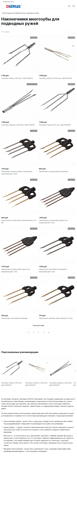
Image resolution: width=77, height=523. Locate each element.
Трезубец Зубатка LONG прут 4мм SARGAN (56, 78)
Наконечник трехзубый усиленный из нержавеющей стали (53, 271)
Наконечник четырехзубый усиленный (53, 172)
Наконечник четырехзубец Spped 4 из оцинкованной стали (53, 222)
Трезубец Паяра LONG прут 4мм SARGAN (17, 78)
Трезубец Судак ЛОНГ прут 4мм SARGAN (55, 125)
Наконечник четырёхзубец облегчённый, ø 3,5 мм (19, 222)
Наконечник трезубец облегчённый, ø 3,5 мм (56, 319)
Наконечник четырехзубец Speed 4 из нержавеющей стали (16, 271)
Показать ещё (38, 326)
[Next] (48, 333)
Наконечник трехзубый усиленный (14, 319)
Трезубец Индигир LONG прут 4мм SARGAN (18, 125)
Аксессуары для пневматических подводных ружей (20, 13)
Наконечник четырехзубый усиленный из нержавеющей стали (17, 173)
